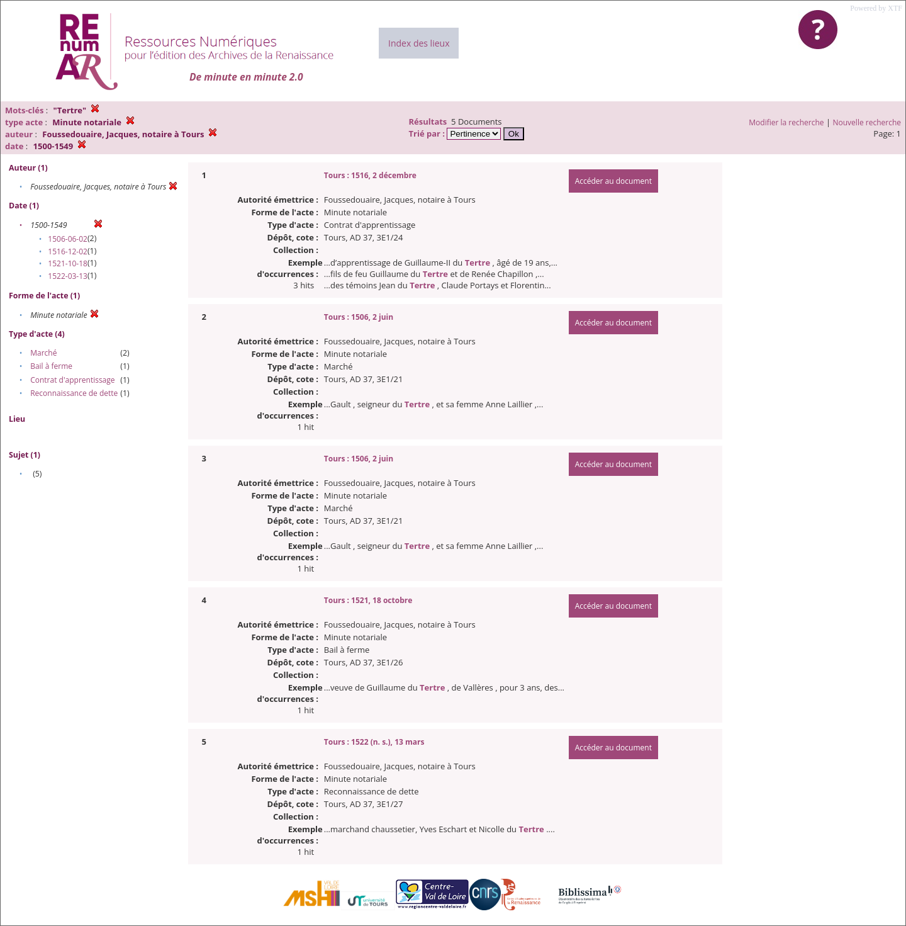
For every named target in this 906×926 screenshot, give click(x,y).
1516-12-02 (67, 251)
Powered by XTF (876, 8)
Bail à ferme (51, 366)
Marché (43, 352)
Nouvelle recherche (867, 122)
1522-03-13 (67, 276)
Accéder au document (613, 181)
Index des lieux (418, 43)
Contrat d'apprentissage (72, 380)
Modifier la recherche (786, 122)
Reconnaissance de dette (74, 393)
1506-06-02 (67, 239)
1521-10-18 (67, 263)
